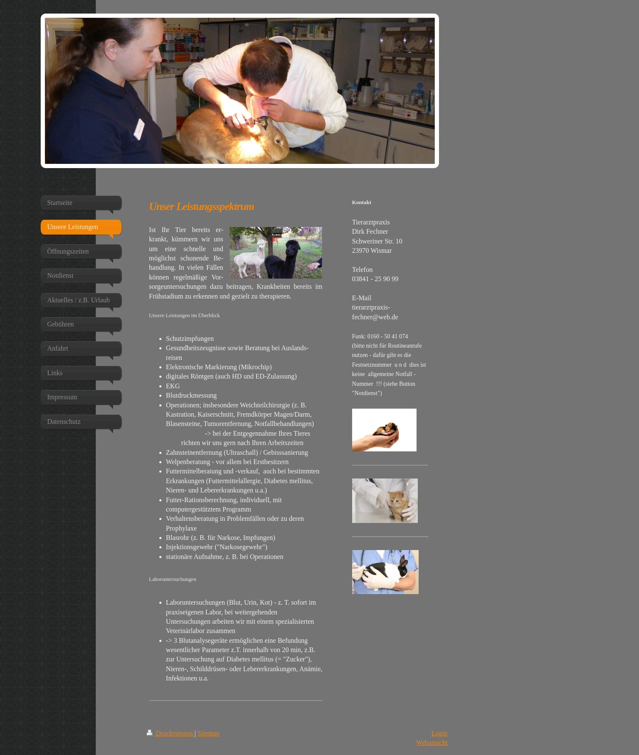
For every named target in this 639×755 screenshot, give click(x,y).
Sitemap (208, 733)
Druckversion (170, 733)
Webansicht (431, 742)
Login (439, 733)
